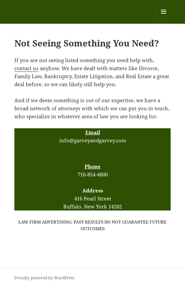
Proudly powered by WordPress (44, 278)
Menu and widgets (164, 18)
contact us (26, 68)
